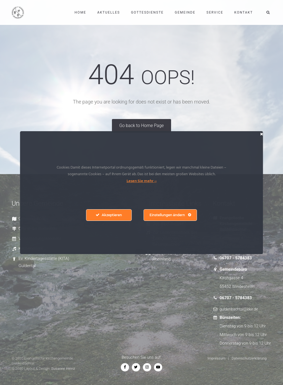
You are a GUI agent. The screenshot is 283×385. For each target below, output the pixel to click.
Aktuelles (108, 12)
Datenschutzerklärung (249, 358)
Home (80, 12)
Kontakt (243, 12)
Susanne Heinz (63, 368)
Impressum (217, 358)
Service (214, 12)
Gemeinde (185, 12)
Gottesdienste (147, 12)
